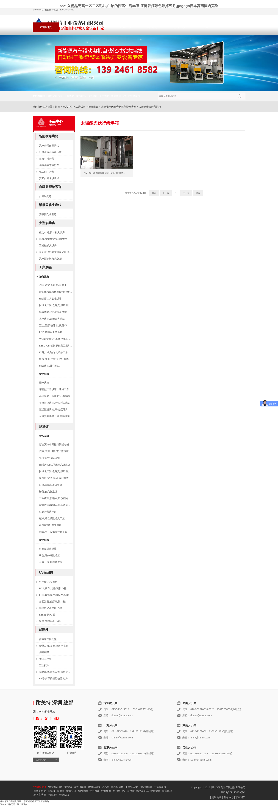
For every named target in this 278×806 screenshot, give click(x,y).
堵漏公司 (71, 790)
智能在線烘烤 (48, 136)
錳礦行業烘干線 (48, 511)
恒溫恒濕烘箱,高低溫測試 (53, 409)
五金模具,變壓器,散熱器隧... (54, 498)
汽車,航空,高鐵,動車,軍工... (54, 285)
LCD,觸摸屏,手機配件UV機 (54, 595)
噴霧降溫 (167, 790)
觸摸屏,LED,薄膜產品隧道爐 (54, 464)
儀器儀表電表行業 (49, 165)
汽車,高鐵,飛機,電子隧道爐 (54, 451)
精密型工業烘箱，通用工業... (55, 389)
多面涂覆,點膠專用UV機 (52, 601)
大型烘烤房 (134, 96)
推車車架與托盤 (48, 639)
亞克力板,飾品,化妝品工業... (54, 352)
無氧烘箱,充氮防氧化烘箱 (53, 312)
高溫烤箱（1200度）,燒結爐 (54, 396)
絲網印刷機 (94, 786)
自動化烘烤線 (55, 96)
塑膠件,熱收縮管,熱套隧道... (54, 505)
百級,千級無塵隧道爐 (50, 562)
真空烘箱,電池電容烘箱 (52, 318)
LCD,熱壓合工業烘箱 (50, 332)
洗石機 (105, 786)
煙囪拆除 (83, 790)
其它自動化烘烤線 (49, 178)
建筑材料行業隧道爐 (50, 525)
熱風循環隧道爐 (48, 548)
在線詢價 (46, 27)
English (36, 9)
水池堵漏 (53, 786)
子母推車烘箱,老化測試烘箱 (54, 402)
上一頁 (166, 193)
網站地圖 (216, 797)
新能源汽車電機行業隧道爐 (54, 444)
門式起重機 (160, 786)
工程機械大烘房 (48, 245)
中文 (42, 9)
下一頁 (186, 193)
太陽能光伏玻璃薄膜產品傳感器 (118, 106)
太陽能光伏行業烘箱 (150, 106)
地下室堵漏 (65, 786)
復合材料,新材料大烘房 (52, 232)
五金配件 (44, 665)
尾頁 (198, 193)
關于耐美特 (99, 27)
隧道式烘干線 (118, 96)
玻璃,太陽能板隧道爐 (50, 484)
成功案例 (125, 27)
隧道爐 (44, 426)
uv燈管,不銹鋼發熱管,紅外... (54, 678)
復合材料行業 (46, 158)
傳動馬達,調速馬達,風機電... (54, 672)
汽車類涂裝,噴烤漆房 (50, 258)
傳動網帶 (44, 652)
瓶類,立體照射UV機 (50, 621)
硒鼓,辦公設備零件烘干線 (53, 531)
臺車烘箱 (104, 96)
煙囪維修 (106, 790)
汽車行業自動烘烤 (49, 145)
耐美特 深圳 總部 (54, 702)
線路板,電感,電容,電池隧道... (55, 478)
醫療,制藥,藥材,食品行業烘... (55, 359)
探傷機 (51, 790)
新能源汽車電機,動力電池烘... (55, 291)
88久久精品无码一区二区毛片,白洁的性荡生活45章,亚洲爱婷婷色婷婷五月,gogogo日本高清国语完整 (139, 6)
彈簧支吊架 (40, 790)
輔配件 (44, 630)
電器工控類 (45, 658)
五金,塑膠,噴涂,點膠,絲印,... (54, 325)
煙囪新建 (94, 790)
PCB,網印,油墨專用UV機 (52, 588)
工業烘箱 (69, 96)
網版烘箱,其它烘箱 (49, 365)
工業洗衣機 (131, 786)
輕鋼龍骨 (155, 790)
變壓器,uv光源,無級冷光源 (53, 645)
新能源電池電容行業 (50, 152)
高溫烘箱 (81, 96)
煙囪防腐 (64, 794)
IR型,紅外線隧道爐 (49, 555)
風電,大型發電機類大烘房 (53, 239)
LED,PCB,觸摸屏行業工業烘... (55, 345)
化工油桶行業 (46, 171)
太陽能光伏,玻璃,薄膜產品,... (55, 338)
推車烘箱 (93, 96)
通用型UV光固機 (48, 581)
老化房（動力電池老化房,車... (55, 252)
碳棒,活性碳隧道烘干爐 (52, 518)
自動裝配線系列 (50, 187)
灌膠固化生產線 (50, 205)
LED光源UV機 (47, 614)
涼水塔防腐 (142, 790)
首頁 (205, 27)
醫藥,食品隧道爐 (48, 491)
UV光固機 (46, 572)
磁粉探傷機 (117, 786)
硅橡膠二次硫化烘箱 (50, 298)
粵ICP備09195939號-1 (233, 792)
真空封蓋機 (80, 786)
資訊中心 (152, 27)
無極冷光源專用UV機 (50, 608)
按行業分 (93, 106)
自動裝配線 (45, 196)
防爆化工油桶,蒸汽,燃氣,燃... (55, 305)
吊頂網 (116, 790)
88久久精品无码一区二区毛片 (14, 804)
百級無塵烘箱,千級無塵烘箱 (54, 416)
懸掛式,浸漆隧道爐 (49, 458)
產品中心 (179, 27)
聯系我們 (72, 27)
